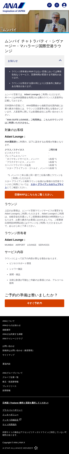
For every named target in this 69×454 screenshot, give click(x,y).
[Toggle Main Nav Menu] (57, 5)
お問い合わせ (8, 346)
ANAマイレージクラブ (12, 338)
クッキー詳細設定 (12, 420)
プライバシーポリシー (12, 410)
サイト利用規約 (9, 424)
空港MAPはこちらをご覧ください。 (34, 194)
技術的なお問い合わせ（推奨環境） (18, 350)
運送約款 (6, 364)
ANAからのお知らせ (11, 325)
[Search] (49, 5)
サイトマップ (8, 355)
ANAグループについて (12, 373)
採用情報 (6, 390)
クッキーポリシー (10, 414)
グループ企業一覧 (10, 377)
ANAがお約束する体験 (12, 334)
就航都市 (6, 330)
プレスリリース (9, 386)
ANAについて (8, 321)
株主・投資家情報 (10, 382)
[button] (34, 60)
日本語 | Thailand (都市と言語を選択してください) (25, 403)
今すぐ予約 (34, 303)
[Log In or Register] (64, 5)
